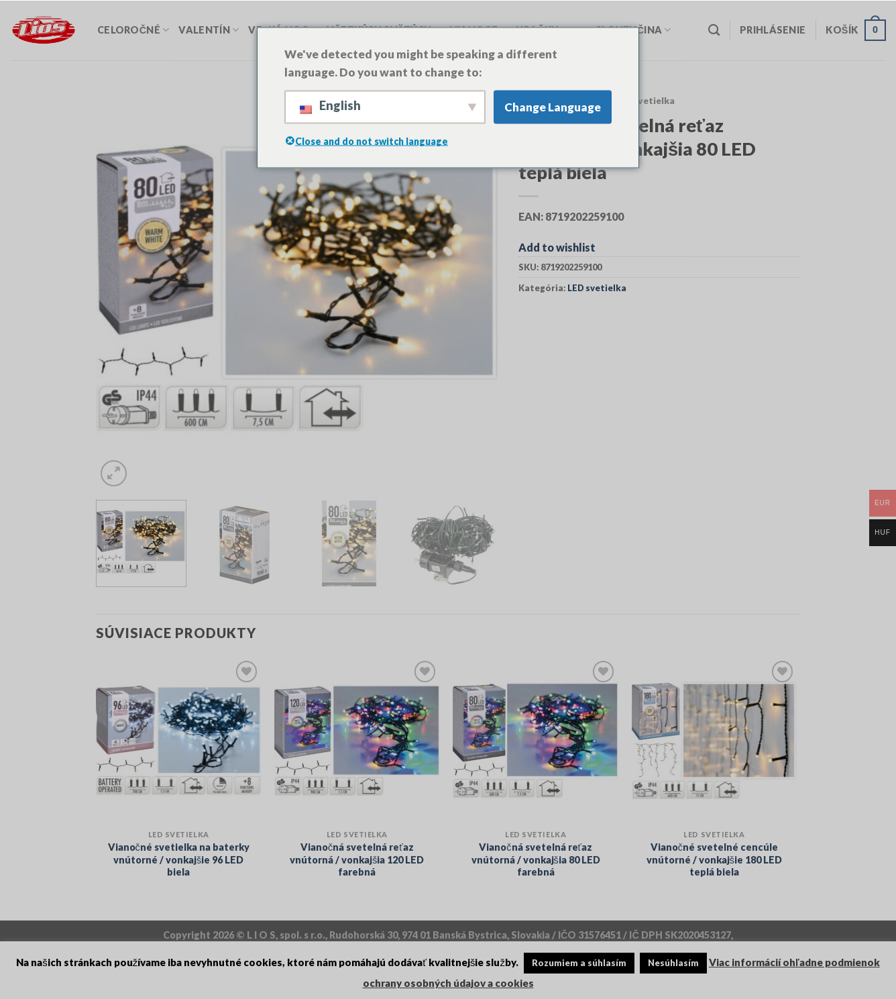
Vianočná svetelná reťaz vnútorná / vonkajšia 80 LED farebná (535, 859)
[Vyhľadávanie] (714, 30)
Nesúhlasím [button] (673, 962)
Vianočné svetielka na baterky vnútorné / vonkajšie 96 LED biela (178, 859)
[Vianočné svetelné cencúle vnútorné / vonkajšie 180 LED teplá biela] (714, 740)
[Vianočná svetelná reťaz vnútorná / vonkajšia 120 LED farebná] (357, 740)
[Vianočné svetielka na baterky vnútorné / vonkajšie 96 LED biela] (179, 740)
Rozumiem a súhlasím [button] (579, 962)
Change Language (552, 107)
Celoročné (133, 29)
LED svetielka (644, 100)
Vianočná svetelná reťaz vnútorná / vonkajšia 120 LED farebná (357, 859)
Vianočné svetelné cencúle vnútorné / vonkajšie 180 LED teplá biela (714, 859)
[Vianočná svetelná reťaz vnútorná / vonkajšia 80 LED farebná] (535, 740)
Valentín (208, 29)
